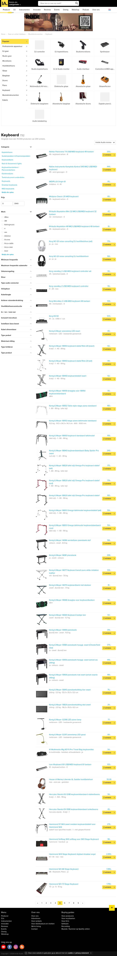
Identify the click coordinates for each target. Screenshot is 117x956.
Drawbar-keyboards (9, 185)
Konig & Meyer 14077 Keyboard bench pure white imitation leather (74, 571)
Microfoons (6, 61)
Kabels (5, 100)
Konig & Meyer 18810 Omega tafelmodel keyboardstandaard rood (75, 526)
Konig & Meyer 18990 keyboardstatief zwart (67, 376)
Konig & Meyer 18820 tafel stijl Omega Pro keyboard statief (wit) (74, 466)
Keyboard (6, 90)
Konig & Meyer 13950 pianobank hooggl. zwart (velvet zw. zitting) (73, 661)
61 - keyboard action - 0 (58, 767)
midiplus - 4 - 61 (55, 184)
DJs (2, 918)
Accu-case (7, 247)
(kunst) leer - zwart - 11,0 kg (59, 633)
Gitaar (4, 71)
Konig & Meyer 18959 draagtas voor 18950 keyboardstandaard (67, 392)
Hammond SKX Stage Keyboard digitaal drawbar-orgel (72, 854)
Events (57, 10)
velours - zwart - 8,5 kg (58, 543)
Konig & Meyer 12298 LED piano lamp (65, 719)
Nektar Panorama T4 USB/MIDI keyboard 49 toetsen (71, 151)
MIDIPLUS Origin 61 (57, 181)
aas (4, 232)
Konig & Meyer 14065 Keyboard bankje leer (67, 615)
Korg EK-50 (54, 316)
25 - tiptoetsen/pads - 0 (58, 274)
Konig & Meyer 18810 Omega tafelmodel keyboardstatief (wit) (75, 510)
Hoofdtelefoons (8, 66)
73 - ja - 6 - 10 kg (55, 887)
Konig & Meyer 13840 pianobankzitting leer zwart (70, 690)
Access (6, 239)
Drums (5, 80)
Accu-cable (7, 243)
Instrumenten (24, 10)
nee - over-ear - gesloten (59, 782)
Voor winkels (36, 921)
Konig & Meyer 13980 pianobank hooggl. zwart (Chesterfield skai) (74, 646)
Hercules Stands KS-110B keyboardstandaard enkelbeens (73, 809)
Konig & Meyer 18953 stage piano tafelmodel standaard (72, 421)
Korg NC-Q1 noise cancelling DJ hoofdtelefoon (69, 256)
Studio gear (7, 56)
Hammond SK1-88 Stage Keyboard (63, 869)
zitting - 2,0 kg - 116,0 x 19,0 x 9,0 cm (63, 707)
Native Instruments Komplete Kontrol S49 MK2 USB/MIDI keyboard (73, 168)
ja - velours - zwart (56, 665)
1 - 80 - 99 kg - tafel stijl (58, 408)
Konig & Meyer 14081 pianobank (62, 555)
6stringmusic (8, 225)
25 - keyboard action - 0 (58, 199)
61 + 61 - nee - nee (56, 857)
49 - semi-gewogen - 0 (58, 172)
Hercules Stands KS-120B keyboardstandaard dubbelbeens (74, 794)
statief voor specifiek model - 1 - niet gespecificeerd (69, 830)
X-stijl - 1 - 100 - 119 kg (57, 797)
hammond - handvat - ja (58, 842)
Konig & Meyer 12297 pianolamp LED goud (67, 734)
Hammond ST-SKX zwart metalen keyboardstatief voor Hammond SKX (72, 825)
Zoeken (76, 3)
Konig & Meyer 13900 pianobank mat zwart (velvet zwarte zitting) (73, 676)
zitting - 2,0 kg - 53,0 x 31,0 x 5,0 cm (63, 692)
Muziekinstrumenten (10, 95)
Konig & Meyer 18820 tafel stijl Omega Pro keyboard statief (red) (74, 481)
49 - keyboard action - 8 (58, 154)
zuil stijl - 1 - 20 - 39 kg (58, 456)
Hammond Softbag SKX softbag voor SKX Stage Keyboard (74, 839)
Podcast (86, 10)
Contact (34, 929)
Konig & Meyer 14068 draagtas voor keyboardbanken (72, 600)
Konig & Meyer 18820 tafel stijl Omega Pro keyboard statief (74, 495)
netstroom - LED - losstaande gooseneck (65, 334)
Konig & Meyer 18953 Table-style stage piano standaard (72, 406)
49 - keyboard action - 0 (58, 229)
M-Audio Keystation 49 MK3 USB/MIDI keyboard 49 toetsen (74, 226)
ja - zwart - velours (56, 558)
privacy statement (82, 953)
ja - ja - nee (53, 244)
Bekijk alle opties (8, 192)
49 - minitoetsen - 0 (57, 304)
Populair (5, 41)
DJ (14, 10)
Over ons (96, 10)
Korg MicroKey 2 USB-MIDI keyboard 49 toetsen (69, 301)
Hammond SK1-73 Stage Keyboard (63, 884)
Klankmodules (7, 174)
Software (65, 924)
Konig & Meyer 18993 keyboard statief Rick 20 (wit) (70, 361)
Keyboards (6, 181)
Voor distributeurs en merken (43, 924)
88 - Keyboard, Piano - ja (58, 872)
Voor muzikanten (68, 918)
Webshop (75, 10)
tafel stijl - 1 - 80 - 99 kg (58, 438)
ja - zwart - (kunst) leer (58, 650)
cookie (70, 953)
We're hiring (36, 926)
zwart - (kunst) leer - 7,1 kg (59, 588)
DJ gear (5, 51)
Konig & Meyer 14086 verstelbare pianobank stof (70, 540)
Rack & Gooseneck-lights (12, 163)
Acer (5, 251)
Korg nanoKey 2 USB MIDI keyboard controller (68, 286)
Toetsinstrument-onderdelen (13, 177)
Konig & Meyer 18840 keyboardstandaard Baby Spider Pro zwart (74, 452)
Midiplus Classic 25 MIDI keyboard (63, 196)
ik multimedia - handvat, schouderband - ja (66, 752)
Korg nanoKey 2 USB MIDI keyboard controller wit (70, 271)
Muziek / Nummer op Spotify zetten (75, 929)
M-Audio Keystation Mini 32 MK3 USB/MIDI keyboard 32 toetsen (72, 212)
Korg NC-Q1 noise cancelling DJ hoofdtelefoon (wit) (70, 241)
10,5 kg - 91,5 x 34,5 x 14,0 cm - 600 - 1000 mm (67, 423)
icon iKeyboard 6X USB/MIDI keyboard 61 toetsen (70, 764)
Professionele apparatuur (12, 46)
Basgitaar (6, 76)
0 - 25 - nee (53, 289)
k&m (51, 396)
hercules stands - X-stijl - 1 (59, 812)
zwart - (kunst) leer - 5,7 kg (59, 618)
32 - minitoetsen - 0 (57, 217)
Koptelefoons (7, 152)
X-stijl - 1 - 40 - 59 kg (57, 349)
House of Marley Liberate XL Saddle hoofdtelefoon (71, 779)
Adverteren (35, 918)
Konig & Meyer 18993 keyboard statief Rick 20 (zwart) (71, 346)
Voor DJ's (65, 921)
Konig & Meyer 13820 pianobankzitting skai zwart (70, 705)
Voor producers (67, 916)
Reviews (47, 10)
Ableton (6, 236)
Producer (6, 10)
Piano (4, 85)
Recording (65, 926)
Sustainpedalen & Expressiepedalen (16, 156)
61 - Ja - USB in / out (57, 319)
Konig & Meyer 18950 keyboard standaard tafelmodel (72, 435)
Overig (65, 10)
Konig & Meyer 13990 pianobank (63, 630)
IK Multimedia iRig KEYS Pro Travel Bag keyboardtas (71, 749)
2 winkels (107, 155)
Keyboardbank (7, 160)
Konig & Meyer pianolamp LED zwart (64, 331)
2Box (5, 217)
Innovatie (37, 10)
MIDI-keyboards (8, 189)
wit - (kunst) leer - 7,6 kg (58, 575)
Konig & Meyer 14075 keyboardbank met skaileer (70, 585)
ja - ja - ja (52, 259)
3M (4, 221)
